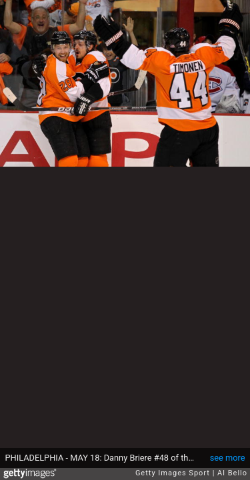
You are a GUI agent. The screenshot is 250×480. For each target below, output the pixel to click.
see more (227, 458)
